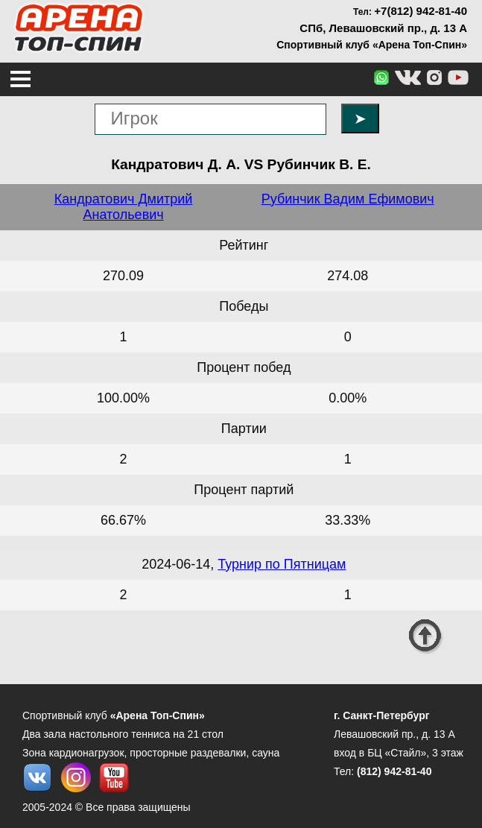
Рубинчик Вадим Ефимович (347, 199)
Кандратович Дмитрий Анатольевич (123, 207)
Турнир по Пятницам (282, 564)
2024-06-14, (180, 564)
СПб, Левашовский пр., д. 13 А (383, 28)
